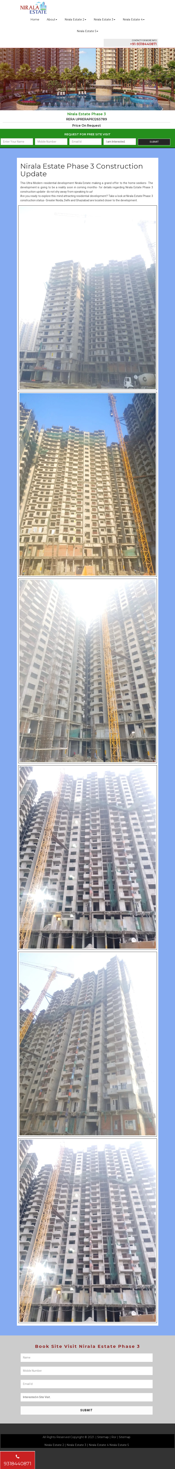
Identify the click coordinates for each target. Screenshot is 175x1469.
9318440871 (17, 1460)
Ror (113, 1437)
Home (34, 19)
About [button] (52, 19)
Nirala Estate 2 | (55, 1445)
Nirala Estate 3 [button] (104, 19)
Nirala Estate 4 (99, 1445)
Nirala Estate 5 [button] (87, 31)
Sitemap (103, 1437)
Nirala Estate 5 (119, 1445)
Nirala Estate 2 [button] (75, 19)
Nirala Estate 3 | (77, 1445)
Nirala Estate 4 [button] (134, 19)
